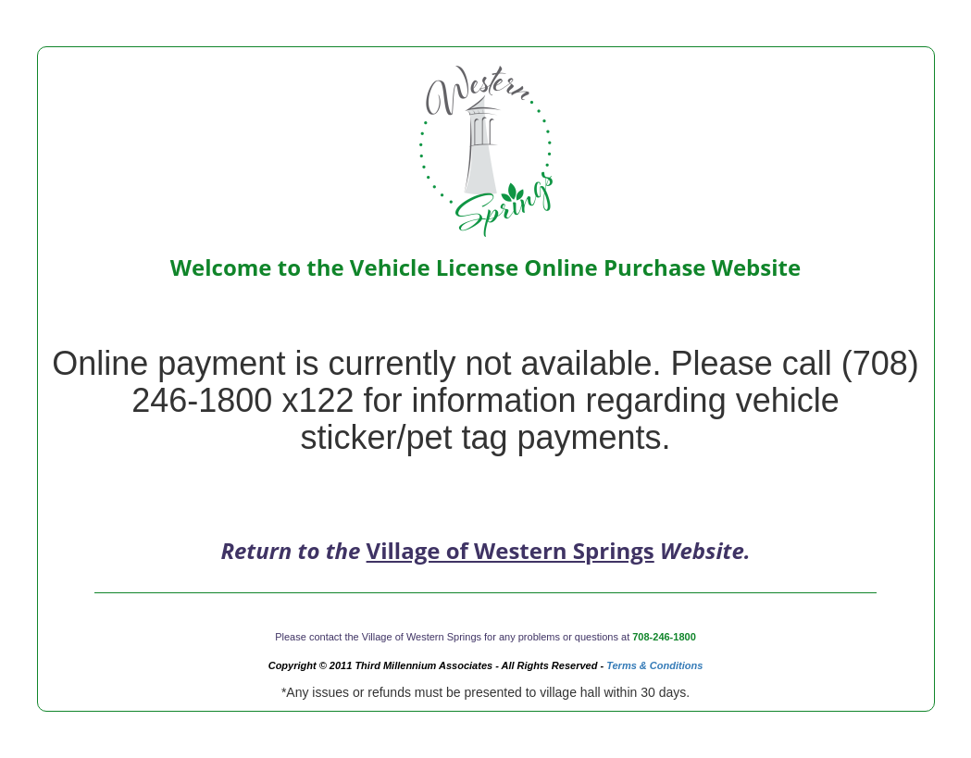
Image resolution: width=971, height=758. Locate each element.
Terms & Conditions (654, 665)
